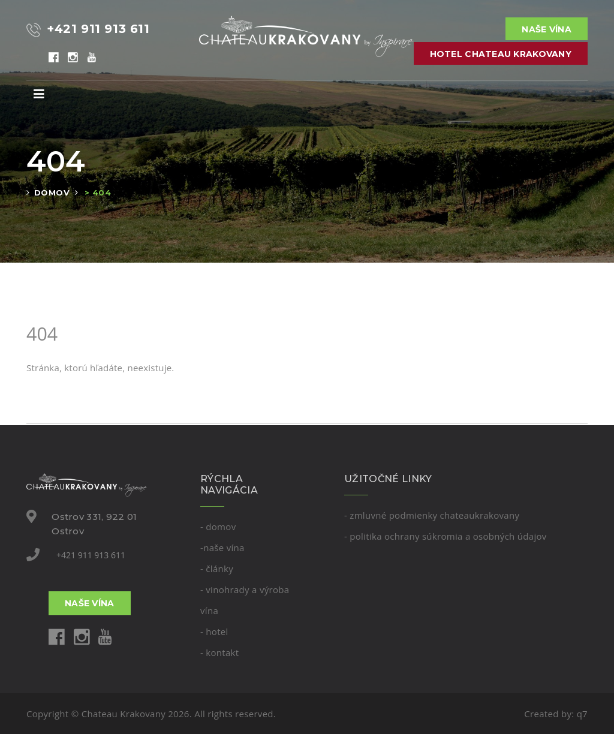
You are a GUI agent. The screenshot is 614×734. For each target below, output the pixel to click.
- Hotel (214, 631)
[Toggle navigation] (39, 94)
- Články (216, 568)
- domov (218, 527)
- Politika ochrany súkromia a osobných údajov (445, 536)
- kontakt (219, 652)
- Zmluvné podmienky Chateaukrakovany (431, 515)
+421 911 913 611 (90, 555)
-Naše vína (222, 547)
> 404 (98, 192)
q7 (582, 714)
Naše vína (546, 29)
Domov (52, 192)
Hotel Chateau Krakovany (500, 54)
